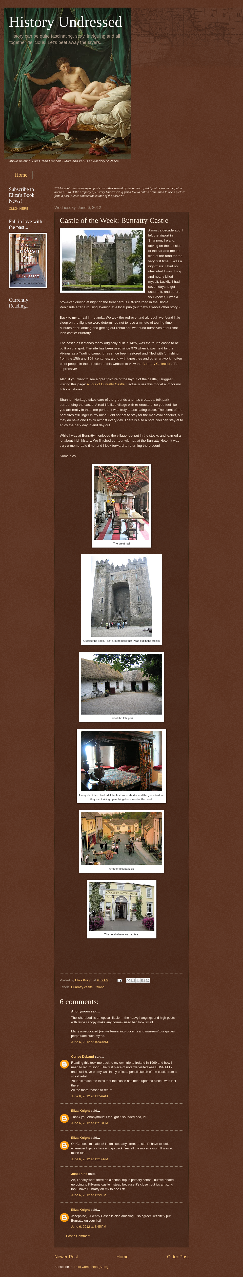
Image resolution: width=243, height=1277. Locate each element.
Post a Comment (78, 1236)
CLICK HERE (18, 208)
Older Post (178, 1256)
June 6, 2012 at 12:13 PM (89, 1123)
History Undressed (65, 21)
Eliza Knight (80, 1111)
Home (21, 175)
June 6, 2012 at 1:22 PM (88, 1195)
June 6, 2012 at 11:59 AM (89, 1096)
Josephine (79, 1174)
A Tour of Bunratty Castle (106, 384)
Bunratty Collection (157, 364)
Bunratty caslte (82, 987)
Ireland (99, 987)
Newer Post (66, 1256)
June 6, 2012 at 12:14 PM (89, 1159)
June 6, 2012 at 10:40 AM (89, 1042)
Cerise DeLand (82, 1056)
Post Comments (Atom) (91, 1267)
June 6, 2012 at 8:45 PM (88, 1226)
